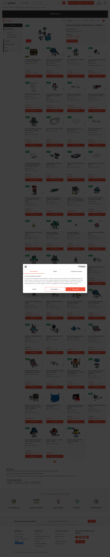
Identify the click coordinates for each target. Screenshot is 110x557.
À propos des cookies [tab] (76, 271)
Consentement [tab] (33, 271)
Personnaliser (55, 289)
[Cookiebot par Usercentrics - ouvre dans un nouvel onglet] (79, 267)
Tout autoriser (75, 289)
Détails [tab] (55, 271)
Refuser (34, 289)
